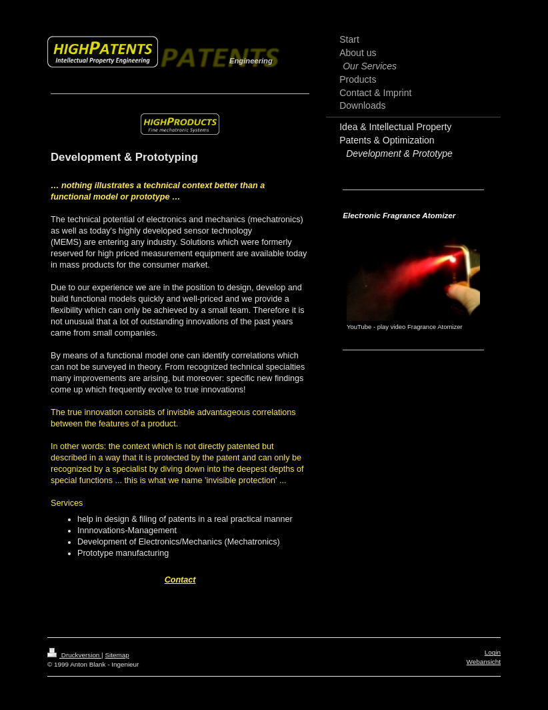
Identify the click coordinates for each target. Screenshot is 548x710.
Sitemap (117, 655)
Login (493, 652)
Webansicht (484, 661)
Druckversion (74, 655)
